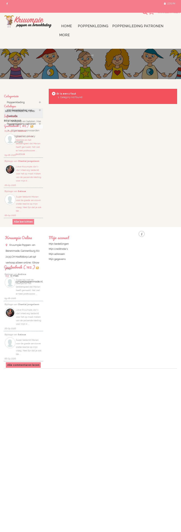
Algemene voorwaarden (24, 185)
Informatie (11, 169)
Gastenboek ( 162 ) (19, 407)
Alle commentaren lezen (23, 504)
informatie (16, 197)
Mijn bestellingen (59, 344)
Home (90, 55)
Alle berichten (23, 305)
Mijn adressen (57, 354)
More (64, 35)
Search (141, 14)
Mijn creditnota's (58, 349)
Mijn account (59, 338)
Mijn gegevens (57, 359)
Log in (171, 3)
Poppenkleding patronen (21, 125)
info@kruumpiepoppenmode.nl (24, 382)
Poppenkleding (16, 104)
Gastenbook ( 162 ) (16, 207)
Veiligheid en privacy (22, 191)
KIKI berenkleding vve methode (19, 115)
